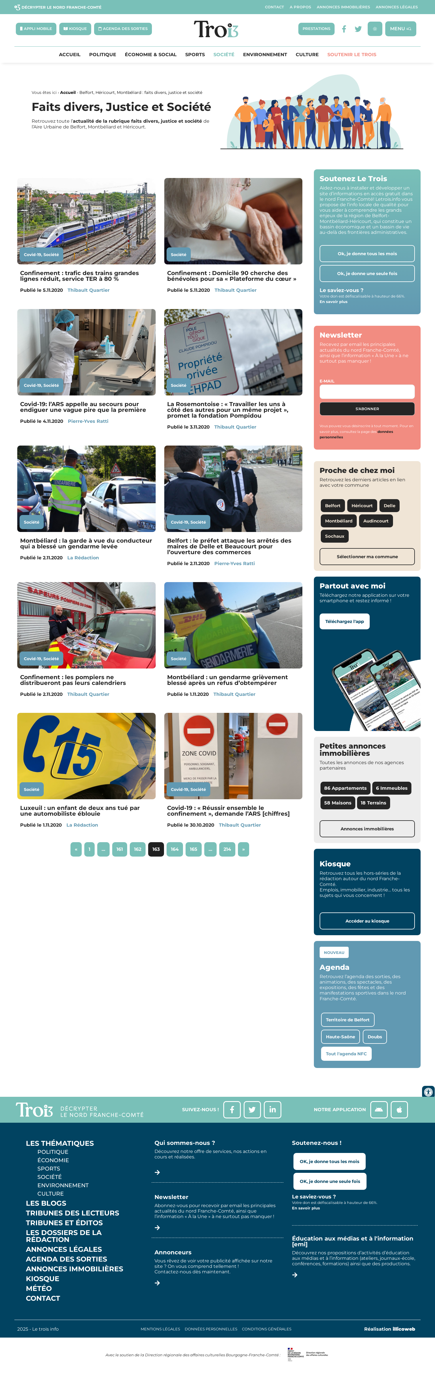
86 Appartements (345, 788)
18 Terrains (373, 803)
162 (140, 847)
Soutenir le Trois (351, 54)
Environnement (265, 54)
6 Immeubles (392, 788)
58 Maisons (338, 803)
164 (177, 847)
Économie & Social (151, 54)
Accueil (70, 54)
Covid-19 (32, 254)
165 (196, 847)
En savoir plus (334, 301)
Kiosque (42, 1278)
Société (223, 54)
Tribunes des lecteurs (72, 1213)
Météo (39, 1288)
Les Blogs (46, 1203)
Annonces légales (397, 7)
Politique (102, 54)
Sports (195, 54)
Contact (274, 7)
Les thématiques (60, 1143)
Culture (307, 54)
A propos (300, 7)
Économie (53, 1160)
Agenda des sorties (66, 1259)
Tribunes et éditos (64, 1222)
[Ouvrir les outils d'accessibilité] (428, 1092)
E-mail (327, 381)
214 (229, 847)
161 (121, 847)
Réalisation (389, 1329)
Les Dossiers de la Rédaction (64, 1236)
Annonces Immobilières (343, 7)
